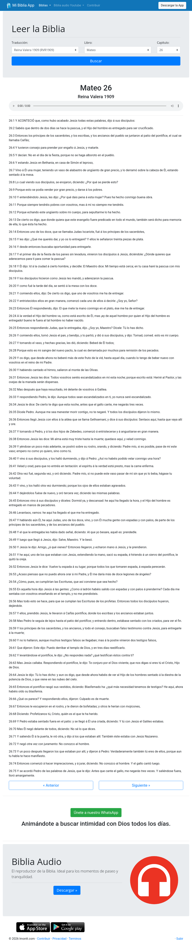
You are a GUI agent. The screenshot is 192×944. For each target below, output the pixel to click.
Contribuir (93, 5)
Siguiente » (141, 785)
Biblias (44, 5)
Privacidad (59, 938)
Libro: (88, 43)
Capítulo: (163, 43)
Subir (179, 938)
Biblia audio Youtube (68, 5)
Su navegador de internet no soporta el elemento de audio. (96, 106)
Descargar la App (172, 5)
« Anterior (51, 785)
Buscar (96, 60)
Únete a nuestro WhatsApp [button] (96, 812)
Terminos (75, 938)
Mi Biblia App (20, 5)
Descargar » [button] (67, 890)
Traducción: (20, 43)
